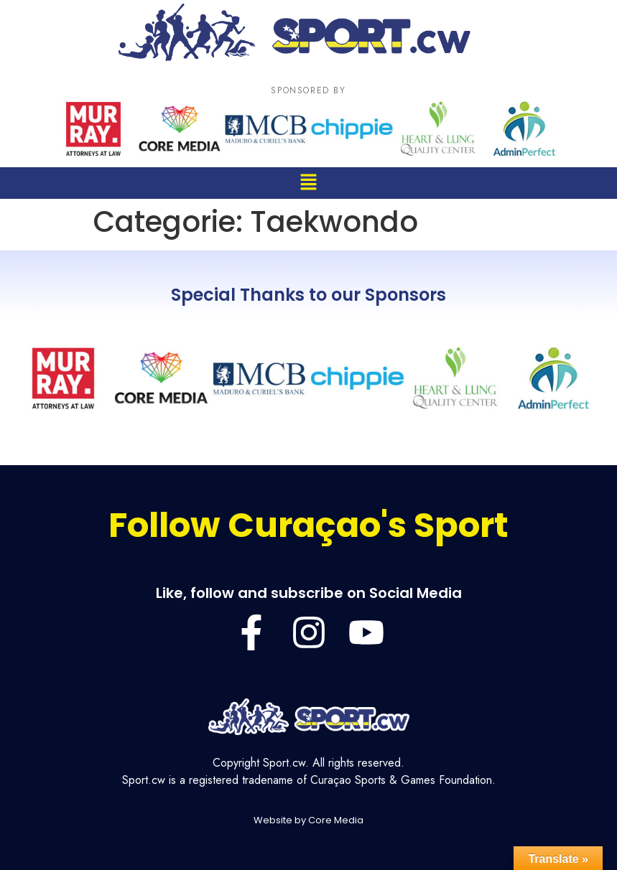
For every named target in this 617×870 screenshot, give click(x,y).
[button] (308, 182)
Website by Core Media (308, 820)
